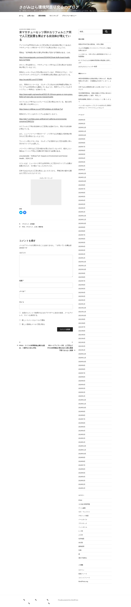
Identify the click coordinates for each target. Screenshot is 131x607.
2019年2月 (81, 438)
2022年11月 (82, 265)
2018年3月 (81, 480)
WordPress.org (83, 581)
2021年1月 (81, 350)
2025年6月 (81, 150)
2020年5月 (81, 381)
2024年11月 (82, 177)
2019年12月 (82, 400)
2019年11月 (82, 404)
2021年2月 (81, 346)
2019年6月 (81, 423)
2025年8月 (81, 143)
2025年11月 (82, 131)
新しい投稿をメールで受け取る (33, 324)
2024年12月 (82, 173)
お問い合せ (30, 16)
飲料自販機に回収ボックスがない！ (89, 99)
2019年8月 (81, 415)
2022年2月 (81, 300)
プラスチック (25, 224)
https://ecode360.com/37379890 (31, 79)
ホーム (21, 16)
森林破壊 (81, 546)
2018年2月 (81, 484)
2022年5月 (81, 288)
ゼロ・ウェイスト (84, 512)
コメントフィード (84, 577)
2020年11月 (82, 358)
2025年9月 (81, 139)
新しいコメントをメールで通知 (33, 320)
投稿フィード (82, 574)
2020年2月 (81, 392)
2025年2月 (81, 166)
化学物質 (32, 224)
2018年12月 (82, 446)
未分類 (80, 542)
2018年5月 (81, 473)
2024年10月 (82, 181)
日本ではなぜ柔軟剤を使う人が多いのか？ (92, 87)
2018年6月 (81, 469)
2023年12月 (82, 216)
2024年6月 (81, 192)
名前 (21, 281)
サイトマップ (54, 16)
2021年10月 (82, 315)
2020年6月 (81, 377)
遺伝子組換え (82, 558)
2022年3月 (81, 296)
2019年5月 (81, 427)
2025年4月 (81, 158)
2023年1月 (81, 258)
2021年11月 (82, 312)
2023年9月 (81, 227)
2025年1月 (81, 169)
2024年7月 (81, 189)
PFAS (23, 226)
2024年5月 (81, 196)
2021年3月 (81, 342)
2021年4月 (81, 338)
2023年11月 (82, 219)
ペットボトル (82, 527)
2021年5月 (81, 335)
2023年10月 (82, 223)
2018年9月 (81, 457)
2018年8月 (81, 461)
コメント (22, 253)
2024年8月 (81, 185)
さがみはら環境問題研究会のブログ (49, 7)
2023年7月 (81, 235)
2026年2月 (81, 123)
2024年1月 (81, 212)
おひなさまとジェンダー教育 (87, 66)
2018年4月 (81, 476)
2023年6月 (81, 239)
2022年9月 (81, 273)
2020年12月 (82, 354)
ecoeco (33, 29)
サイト (21, 302)
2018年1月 (81, 488)
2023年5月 (81, 242)
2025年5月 (81, 154)
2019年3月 (81, 434)
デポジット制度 (83, 515)
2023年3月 (81, 250)
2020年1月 (81, 396)
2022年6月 (81, 285)
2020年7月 (81, 373)
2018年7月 (81, 465)
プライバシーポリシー (69, 16)
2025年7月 (81, 146)
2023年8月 (81, 231)
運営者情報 (42, 16)
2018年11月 (82, 450)
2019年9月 (81, 411)
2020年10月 (82, 361)
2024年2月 (81, 208)
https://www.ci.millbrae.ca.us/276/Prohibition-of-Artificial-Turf (41, 109)
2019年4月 (81, 430)
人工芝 (35, 226)
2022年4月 (81, 292)
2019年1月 (81, 442)
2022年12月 (82, 262)
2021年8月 (81, 323)
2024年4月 (81, 200)
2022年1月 (81, 304)
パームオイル (82, 519)
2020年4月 (81, 384)
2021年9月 (81, 319)
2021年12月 (82, 308)
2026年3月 (81, 120)
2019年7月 (81, 419)
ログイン (81, 570)
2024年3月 (81, 204)
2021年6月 (81, 331)
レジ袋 (80, 531)
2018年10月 (82, 453)
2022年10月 (82, 269)
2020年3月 (81, 388)
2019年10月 (82, 407)
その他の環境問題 (84, 504)
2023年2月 (81, 254)
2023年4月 (81, 246)
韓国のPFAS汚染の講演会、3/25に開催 (91, 44)
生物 (79, 550)
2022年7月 (81, 281)
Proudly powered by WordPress (68, 600)
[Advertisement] (46, 192)
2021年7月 (81, 327)
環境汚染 (40, 226)
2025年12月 (82, 127)
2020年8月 (81, 369)
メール (22, 291)
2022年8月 (81, 277)
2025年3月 (81, 162)
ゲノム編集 (82, 508)
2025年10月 (82, 135)
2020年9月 (81, 365)
